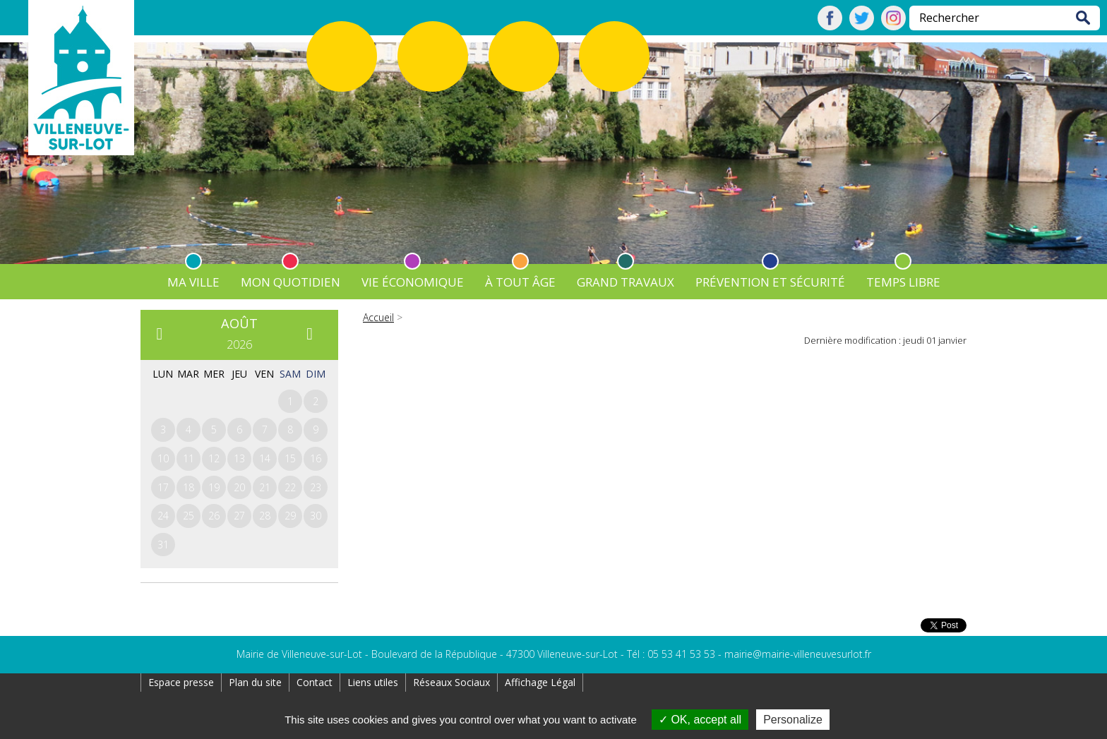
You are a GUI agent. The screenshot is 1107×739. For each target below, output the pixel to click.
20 (239, 487)
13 (239, 458)
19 (214, 487)
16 (315, 458)
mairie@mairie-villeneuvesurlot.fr (797, 654)
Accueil (378, 317)
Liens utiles (372, 682)
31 (163, 544)
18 (188, 487)
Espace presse (181, 682)
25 (188, 515)
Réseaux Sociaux (451, 682)
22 (290, 487)
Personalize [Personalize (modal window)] (792, 720)
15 (290, 458)
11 (188, 458)
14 (264, 458)
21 (264, 487)
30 (315, 515)
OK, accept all (700, 720)
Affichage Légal (540, 682)
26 (214, 515)
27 (239, 515)
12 (214, 458)
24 (163, 515)
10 (163, 458)
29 (290, 515)
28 (264, 515)
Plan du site (255, 682)
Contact (315, 682)
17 (163, 487)
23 (315, 487)
